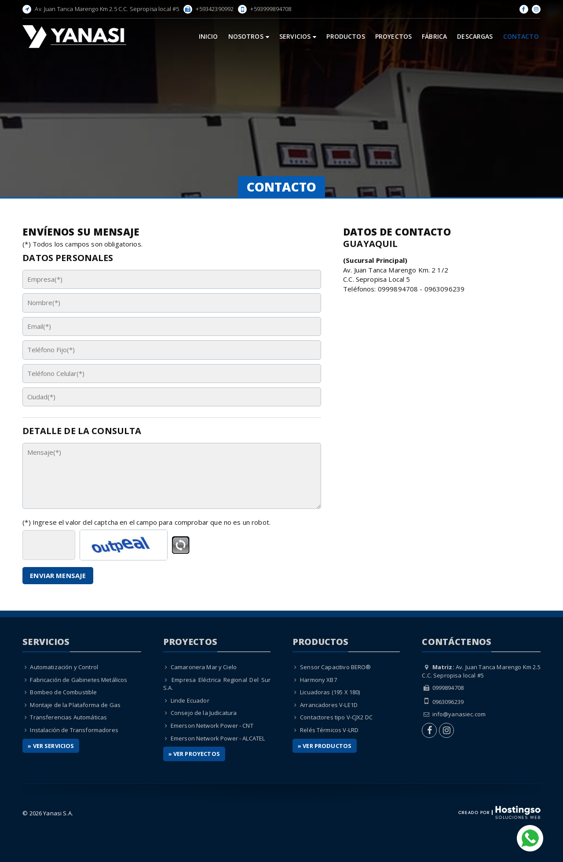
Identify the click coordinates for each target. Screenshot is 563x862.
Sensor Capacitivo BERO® (335, 667)
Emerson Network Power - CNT (212, 725)
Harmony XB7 (318, 680)
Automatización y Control (64, 667)
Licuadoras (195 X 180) (330, 692)
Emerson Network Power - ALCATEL (218, 738)
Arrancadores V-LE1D (329, 705)
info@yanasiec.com (459, 714)
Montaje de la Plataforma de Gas (75, 705)
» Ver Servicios (51, 746)
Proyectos (393, 36)
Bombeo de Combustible (63, 692)
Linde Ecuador (190, 700)
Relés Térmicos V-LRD (329, 730)
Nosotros (248, 36)
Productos (345, 36)
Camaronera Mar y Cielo (204, 667)
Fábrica (434, 36)
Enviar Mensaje (58, 575)
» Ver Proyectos (194, 754)
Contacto (521, 36)
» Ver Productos (324, 746)
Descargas (475, 36)
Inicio (208, 36)
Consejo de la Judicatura (204, 713)
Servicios (298, 36)
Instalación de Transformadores (74, 730)
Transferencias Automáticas (68, 717)
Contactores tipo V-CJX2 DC (336, 717)
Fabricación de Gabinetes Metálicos (78, 680)
